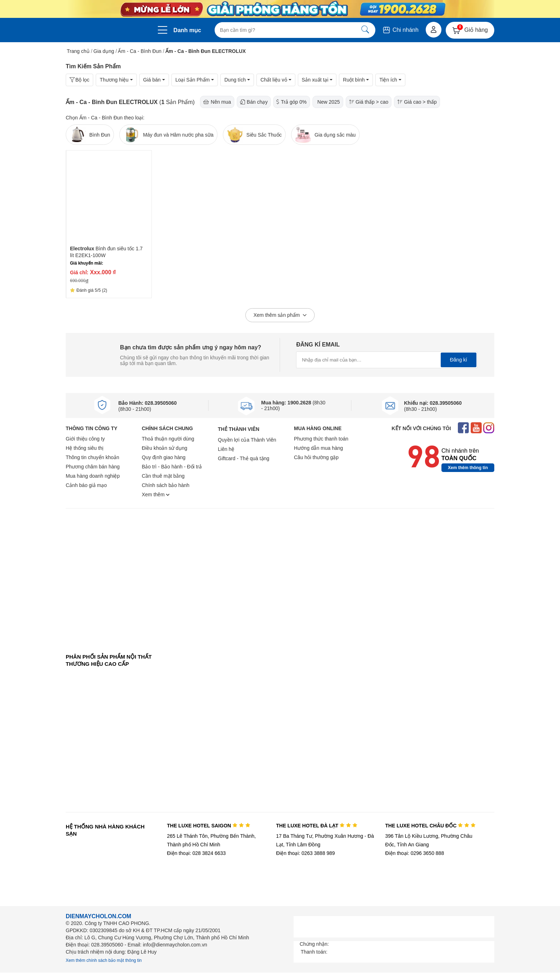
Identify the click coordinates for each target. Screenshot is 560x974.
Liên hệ (226, 449)
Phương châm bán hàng (93, 466)
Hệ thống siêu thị (85, 448)
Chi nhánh (400, 30)
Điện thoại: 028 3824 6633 (196, 853)
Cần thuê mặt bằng (163, 476)
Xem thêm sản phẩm (280, 315)
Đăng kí (458, 360)
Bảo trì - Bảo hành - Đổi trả (172, 466)
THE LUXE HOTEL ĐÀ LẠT (317, 825)
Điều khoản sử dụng (164, 448)
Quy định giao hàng (163, 457)
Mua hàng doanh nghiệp (93, 476)
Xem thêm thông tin (468, 467)
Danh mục (187, 30)
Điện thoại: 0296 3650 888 (414, 853)
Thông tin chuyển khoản (92, 457)
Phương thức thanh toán (321, 439)
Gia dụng (104, 51)
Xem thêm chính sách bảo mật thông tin (104, 960)
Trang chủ (78, 51)
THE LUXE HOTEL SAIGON (208, 825)
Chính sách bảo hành (165, 485)
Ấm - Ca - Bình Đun (139, 51)
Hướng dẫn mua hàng (318, 448)
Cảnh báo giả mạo (86, 485)
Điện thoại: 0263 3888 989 (305, 853)
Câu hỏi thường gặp (316, 457)
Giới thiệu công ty (85, 439)
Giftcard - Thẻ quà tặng (243, 458)
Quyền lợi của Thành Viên (247, 440)
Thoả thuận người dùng (168, 439)
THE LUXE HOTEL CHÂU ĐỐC (430, 825)
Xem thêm (156, 494)
